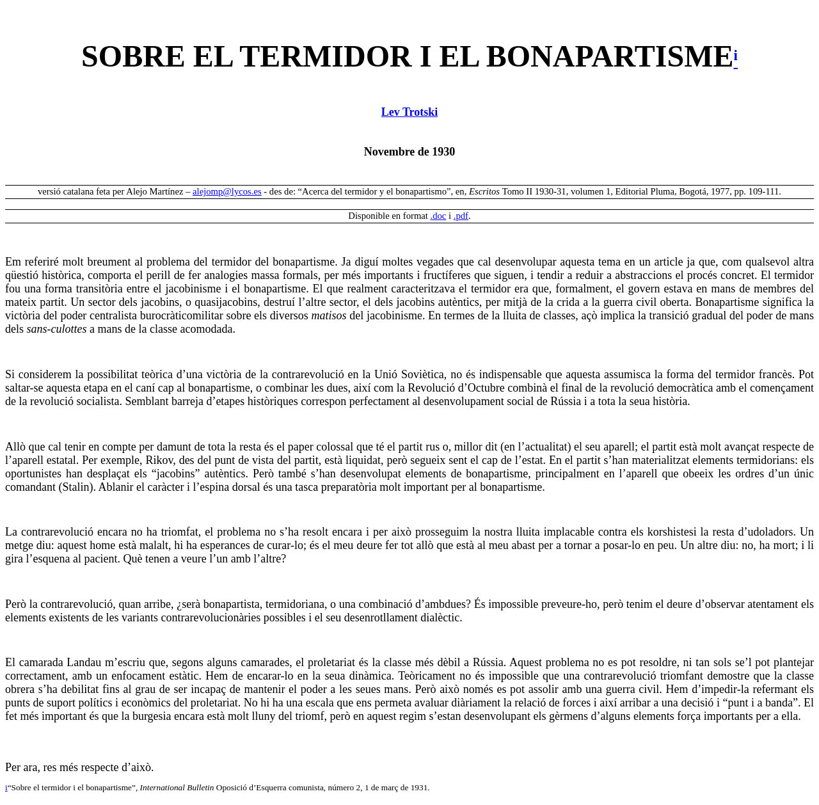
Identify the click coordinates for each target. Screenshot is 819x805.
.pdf (461, 216)
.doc (439, 216)
